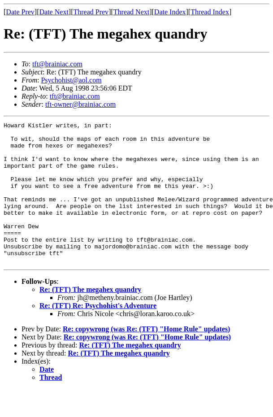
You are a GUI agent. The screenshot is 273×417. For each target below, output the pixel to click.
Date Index (170, 12)
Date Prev (20, 12)
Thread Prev (90, 12)
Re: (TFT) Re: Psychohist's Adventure (97, 334)
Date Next (54, 12)
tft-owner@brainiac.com (80, 104)
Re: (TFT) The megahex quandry (90, 317)
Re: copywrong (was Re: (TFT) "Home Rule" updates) (146, 357)
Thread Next (131, 12)
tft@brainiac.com (57, 64)
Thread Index (210, 12)
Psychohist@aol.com (71, 80)
